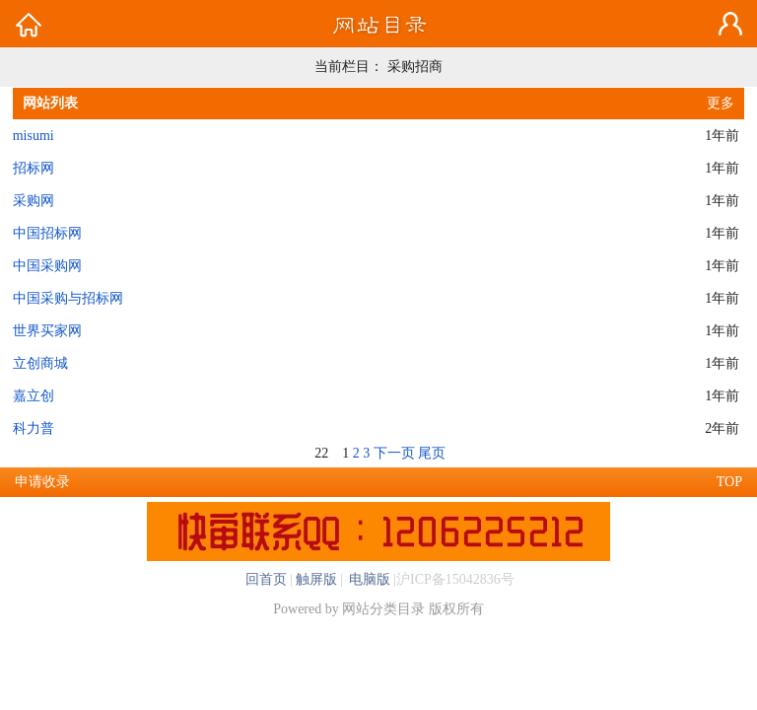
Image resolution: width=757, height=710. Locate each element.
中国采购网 (47, 265)
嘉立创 (33, 396)
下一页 (394, 453)
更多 (720, 103)
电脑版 (368, 579)
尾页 (432, 453)
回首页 (266, 579)
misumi (33, 135)
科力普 (33, 428)
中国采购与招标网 (68, 298)
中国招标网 (47, 233)
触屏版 (316, 579)
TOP (729, 481)
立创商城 (40, 363)
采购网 (33, 200)
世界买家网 (47, 330)
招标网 (33, 168)
